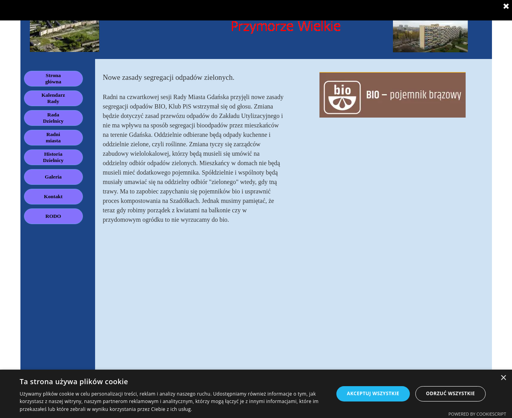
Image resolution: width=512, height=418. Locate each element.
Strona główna (53, 78)
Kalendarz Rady (53, 98)
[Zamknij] (506, 6)
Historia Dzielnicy (53, 157)
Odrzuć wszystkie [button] (450, 393)
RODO (53, 216)
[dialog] (256, 394)
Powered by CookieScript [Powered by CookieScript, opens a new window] (477, 414)
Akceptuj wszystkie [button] (373, 393)
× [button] (503, 378)
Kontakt (53, 196)
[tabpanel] (194, 148)
